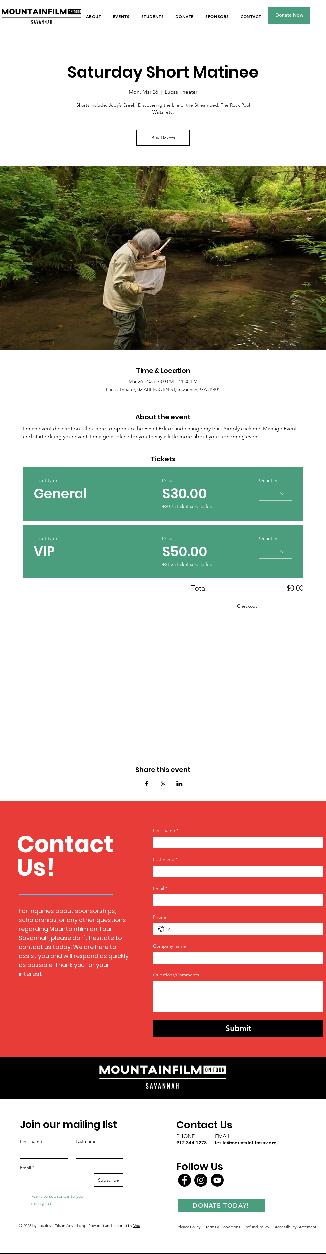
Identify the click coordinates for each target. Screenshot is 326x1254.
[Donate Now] (289, 15)
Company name (169, 946)
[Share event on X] (163, 783)
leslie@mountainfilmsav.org (246, 1143)
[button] (121, 16)
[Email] (236, 900)
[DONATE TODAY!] (221, 1205)
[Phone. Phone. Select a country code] (164, 929)
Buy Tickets (163, 138)
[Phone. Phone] (245, 929)
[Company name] (236, 957)
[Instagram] (200, 1180)
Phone (159, 917)
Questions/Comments (176, 975)
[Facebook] (184, 1180)
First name (165, 830)
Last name (165, 859)
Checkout (247, 606)
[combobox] (276, 494)
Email (160, 888)
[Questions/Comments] (238, 996)
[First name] (236, 842)
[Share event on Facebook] (147, 783)
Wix (136, 1225)
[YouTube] (217, 1180)
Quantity (268, 480)
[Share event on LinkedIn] (179, 783)
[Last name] (236, 871)
